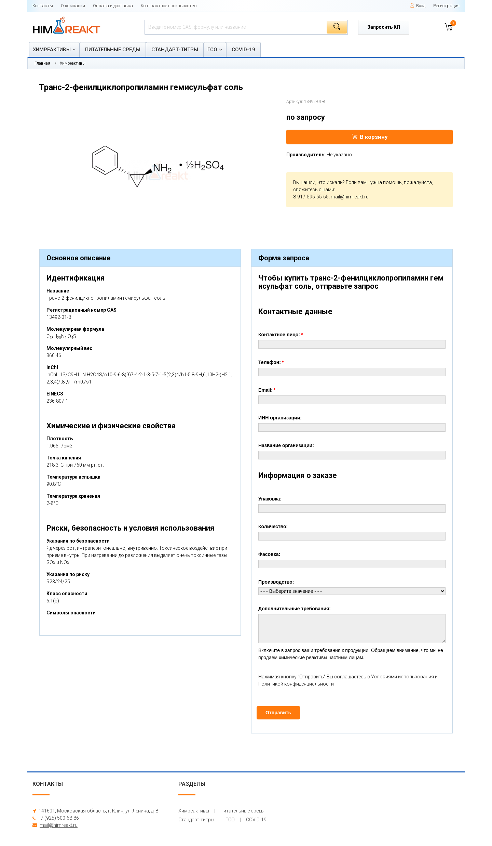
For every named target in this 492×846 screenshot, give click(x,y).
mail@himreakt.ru (350, 196)
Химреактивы (52, 50)
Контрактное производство (168, 5)
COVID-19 (243, 50)
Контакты (42, 5)
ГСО (212, 50)
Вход (417, 5)
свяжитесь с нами (313, 189)
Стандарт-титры (174, 50)
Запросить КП (383, 27)
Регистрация (446, 5)
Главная (42, 63)
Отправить (278, 712)
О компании (73, 5)
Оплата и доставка (113, 5)
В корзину (370, 136)
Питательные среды (112, 50)
